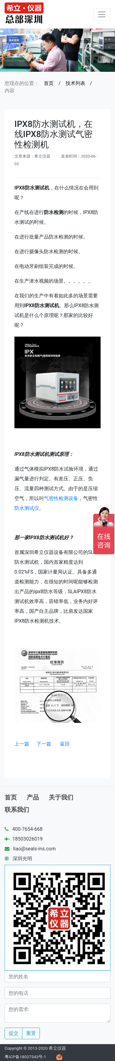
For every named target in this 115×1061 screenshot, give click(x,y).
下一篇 (43, 744)
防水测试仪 (26, 508)
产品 (33, 797)
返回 (65, 744)
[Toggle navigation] (101, 14)
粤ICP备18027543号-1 (25, 1056)
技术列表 (75, 83)
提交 (13, 1033)
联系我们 (17, 809)
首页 (49, 83)
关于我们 (61, 797)
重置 (31, 1033)
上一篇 (21, 744)
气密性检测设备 (61, 498)
